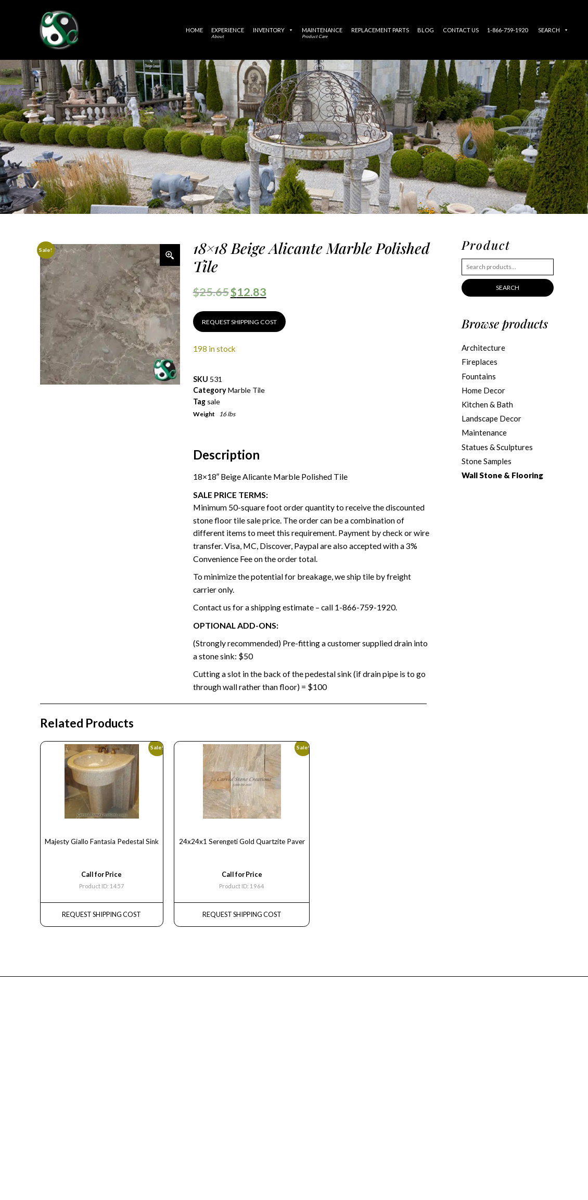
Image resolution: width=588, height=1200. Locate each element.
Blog (425, 30)
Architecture (483, 347)
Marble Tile (246, 390)
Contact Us (461, 30)
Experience (227, 33)
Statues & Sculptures (497, 447)
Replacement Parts (380, 30)
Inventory (273, 30)
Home (194, 30)
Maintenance (322, 33)
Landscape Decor (491, 418)
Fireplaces (479, 361)
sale (213, 401)
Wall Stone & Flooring (502, 475)
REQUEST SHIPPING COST (239, 322)
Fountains (479, 376)
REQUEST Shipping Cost (101, 914)
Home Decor (483, 390)
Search (553, 30)
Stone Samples (487, 461)
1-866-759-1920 (507, 30)
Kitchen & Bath (487, 404)
